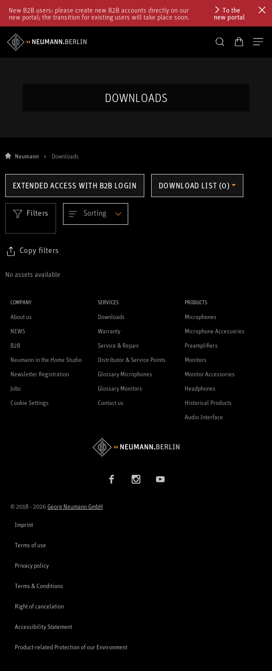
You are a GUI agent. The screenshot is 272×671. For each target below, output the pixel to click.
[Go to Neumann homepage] (136, 447)
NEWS (17, 331)
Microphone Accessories (215, 331)
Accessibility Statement (43, 626)
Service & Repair (118, 345)
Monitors (195, 359)
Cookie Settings (29, 402)
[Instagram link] (136, 479)
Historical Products (208, 402)
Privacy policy (32, 565)
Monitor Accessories (210, 374)
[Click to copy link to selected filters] (32, 251)
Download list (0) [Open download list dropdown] (194, 185)
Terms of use (30, 545)
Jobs (15, 388)
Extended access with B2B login (75, 185)
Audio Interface (204, 417)
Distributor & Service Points (132, 359)
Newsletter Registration (39, 374)
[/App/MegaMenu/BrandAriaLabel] (46, 42)
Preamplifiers (201, 345)
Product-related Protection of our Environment (71, 647)
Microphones (200, 316)
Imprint (24, 524)
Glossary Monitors (120, 388)
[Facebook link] (111, 479)
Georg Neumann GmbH (75, 506)
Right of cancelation (39, 606)
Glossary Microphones (125, 374)
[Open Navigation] (258, 42)
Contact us (110, 402)
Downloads (111, 316)
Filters (31, 213)
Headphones (200, 388)
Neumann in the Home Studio (46, 359)
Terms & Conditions (39, 585)
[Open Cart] (239, 42)
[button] (220, 42)
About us (21, 316)
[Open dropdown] (95, 214)
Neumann (27, 156)
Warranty (109, 331)
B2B (15, 345)
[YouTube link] (160, 479)
